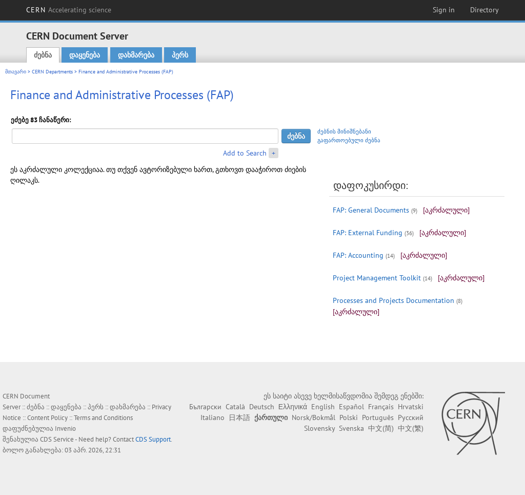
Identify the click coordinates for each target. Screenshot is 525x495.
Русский (410, 417)
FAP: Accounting (358, 255)
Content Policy (47, 417)
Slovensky (319, 428)
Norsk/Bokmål (313, 417)
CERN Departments (52, 71)
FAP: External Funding (367, 232)
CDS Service (57, 439)
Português (378, 417)
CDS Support (153, 439)
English (323, 406)
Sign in (444, 9)
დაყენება (84, 55)
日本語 (239, 417)
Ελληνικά (292, 406)
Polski (348, 417)
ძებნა (43, 55)
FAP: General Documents (371, 210)
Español (351, 406)
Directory (484, 9)
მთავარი (15, 71)
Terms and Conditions (103, 417)
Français (381, 406)
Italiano (212, 417)
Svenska (351, 428)
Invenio (65, 428)
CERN (68, 9)
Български (205, 406)
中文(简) (381, 428)
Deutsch (261, 406)
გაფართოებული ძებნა (348, 140)
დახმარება (136, 55)
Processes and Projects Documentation (393, 300)
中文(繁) (410, 428)
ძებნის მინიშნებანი (344, 131)
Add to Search (245, 153)
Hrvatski (410, 406)
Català (235, 406)
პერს (180, 55)
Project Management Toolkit (377, 277)
